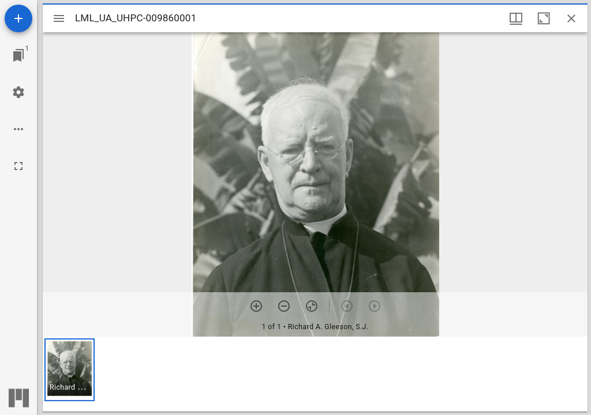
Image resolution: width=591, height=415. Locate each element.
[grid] (315, 374)
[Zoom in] (256, 306)
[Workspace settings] (18, 92)
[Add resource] (18, 18)
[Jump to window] (18, 55)
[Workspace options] (18, 129)
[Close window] (571, 18)
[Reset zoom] (312, 306)
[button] (69, 369)
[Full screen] (18, 166)
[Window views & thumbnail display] (516, 18)
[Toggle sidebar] (59, 18)
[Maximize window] (544, 18)
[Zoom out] (284, 306)
